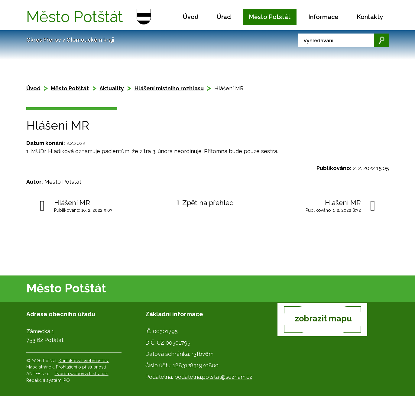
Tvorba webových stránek (81, 373)
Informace (323, 17)
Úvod (191, 17)
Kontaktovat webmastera (84, 360)
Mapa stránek (40, 366)
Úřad (224, 17)
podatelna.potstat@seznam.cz (213, 377)
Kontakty (370, 17)
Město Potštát (269, 17)
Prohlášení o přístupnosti (81, 366)
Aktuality (111, 88)
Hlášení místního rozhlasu (169, 88)
